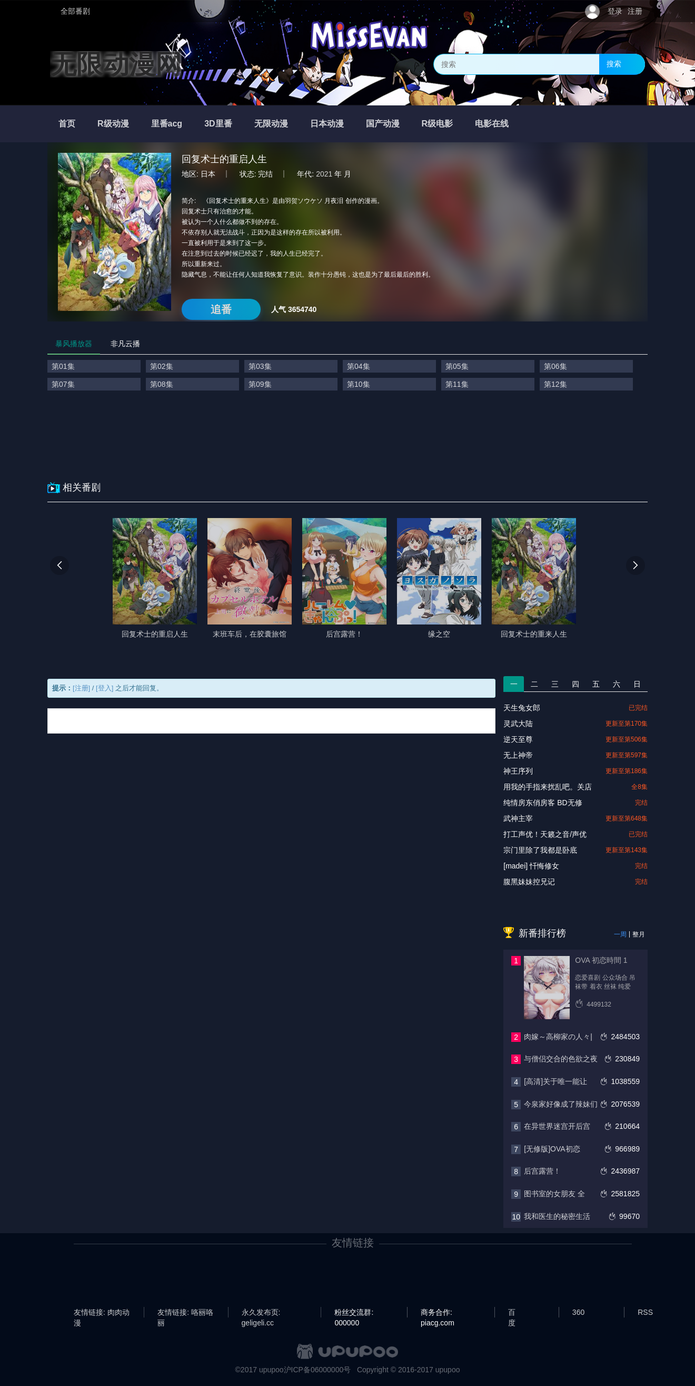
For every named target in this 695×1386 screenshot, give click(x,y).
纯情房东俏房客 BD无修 (542, 802)
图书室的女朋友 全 (554, 1193)
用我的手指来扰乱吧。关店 (547, 787)
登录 (615, 11)
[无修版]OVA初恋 (552, 1149)
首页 (66, 123)
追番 (221, 309)
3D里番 (218, 123)
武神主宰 (518, 818)
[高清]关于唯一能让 (555, 1081)
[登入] (104, 688)
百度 (511, 1312)
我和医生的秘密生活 (557, 1216)
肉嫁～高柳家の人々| (558, 1036)
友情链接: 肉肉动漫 (102, 1312)
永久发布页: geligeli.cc (261, 1312)
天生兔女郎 (521, 708)
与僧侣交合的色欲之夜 (561, 1059)
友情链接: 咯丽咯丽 (185, 1312)
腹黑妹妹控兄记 (529, 881)
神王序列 (518, 771)
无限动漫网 (116, 64)
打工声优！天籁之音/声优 (545, 834)
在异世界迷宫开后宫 (557, 1126)
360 (578, 1312)
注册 (635, 11)
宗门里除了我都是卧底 (540, 850)
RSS (645, 1312)
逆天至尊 (518, 739)
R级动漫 (113, 123)
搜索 (614, 64)
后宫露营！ (542, 1171)
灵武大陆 (518, 723)
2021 (324, 174)
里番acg (167, 123)
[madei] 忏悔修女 (531, 866)
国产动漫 (383, 123)
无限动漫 (271, 123)
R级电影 (437, 123)
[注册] (81, 688)
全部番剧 (75, 11)
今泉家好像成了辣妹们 (561, 1104)
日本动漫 (327, 123)
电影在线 (492, 123)
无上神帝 (518, 755)
